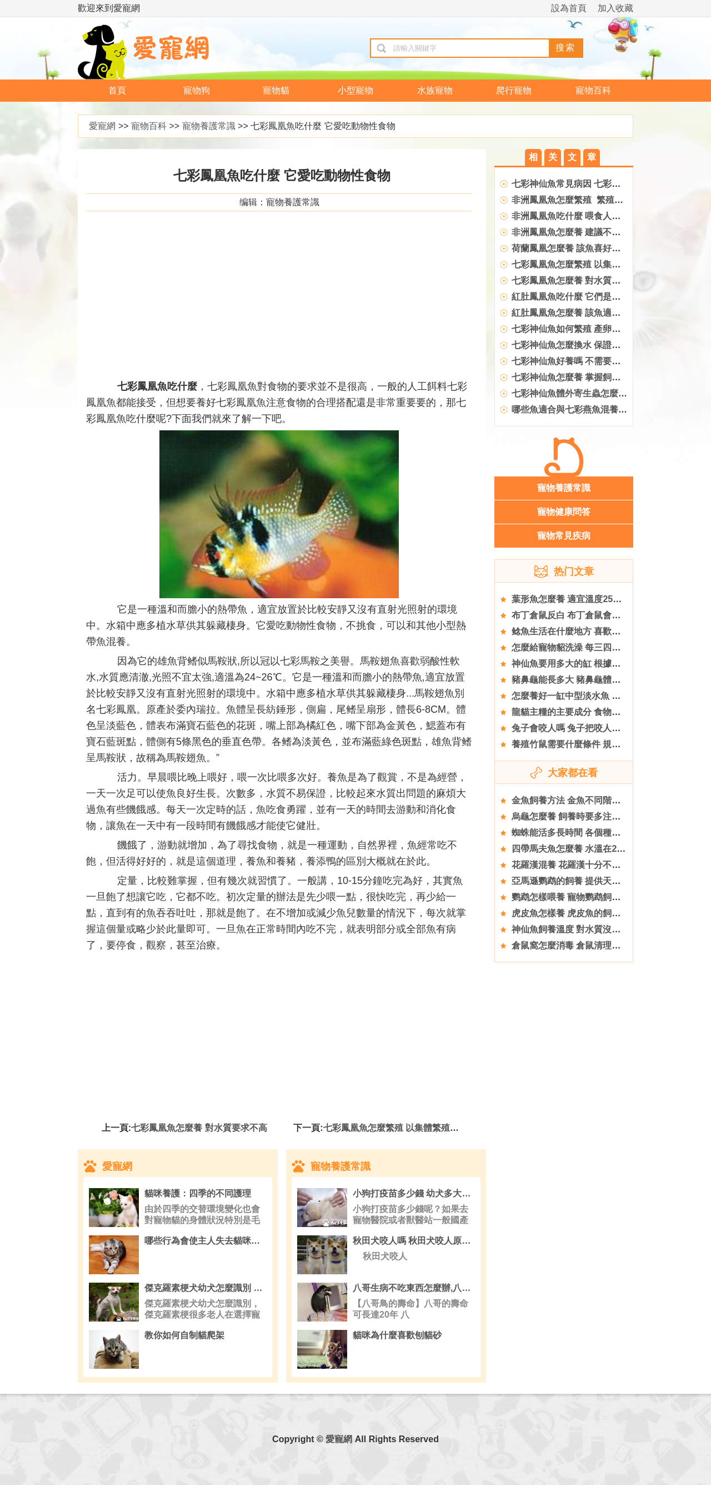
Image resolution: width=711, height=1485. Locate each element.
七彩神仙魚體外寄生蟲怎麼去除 (574, 393)
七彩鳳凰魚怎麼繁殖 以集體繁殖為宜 (395, 1128)
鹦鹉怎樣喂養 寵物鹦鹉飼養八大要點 (584, 897)
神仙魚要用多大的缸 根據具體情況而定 (588, 663)
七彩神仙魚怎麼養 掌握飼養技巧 (575, 377)
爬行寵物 (514, 90)
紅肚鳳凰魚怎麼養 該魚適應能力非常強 (588, 312)
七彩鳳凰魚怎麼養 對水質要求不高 (199, 1128)
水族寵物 (435, 90)
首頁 (117, 90)
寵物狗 (196, 90)
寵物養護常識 (209, 126)
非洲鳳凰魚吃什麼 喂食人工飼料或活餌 (588, 216)
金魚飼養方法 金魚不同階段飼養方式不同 (593, 800)
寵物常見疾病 (563, 535)
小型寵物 (355, 90)
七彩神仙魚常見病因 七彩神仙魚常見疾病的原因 (606, 183)
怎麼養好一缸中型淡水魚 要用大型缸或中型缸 (602, 696)
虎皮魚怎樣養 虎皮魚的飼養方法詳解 (584, 913)
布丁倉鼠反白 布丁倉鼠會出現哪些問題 (588, 615)
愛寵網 (102, 126)
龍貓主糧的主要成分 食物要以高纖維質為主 (597, 712)
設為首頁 (569, 8)
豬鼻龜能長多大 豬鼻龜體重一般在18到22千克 (603, 679)
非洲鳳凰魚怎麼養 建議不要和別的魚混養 (593, 232)
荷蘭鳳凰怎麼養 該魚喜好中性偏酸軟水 (588, 248)
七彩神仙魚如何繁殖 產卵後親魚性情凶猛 (593, 329)
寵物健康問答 (563, 511)
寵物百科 (593, 90)
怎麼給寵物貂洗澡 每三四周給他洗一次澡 (593, 647)
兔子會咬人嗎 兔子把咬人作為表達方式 (588, 728)
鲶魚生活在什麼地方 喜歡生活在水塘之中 (593, 631)
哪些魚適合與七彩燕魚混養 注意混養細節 (593, 409)
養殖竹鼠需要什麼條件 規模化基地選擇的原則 (602, 744)
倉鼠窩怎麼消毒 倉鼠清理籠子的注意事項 (593, 945)
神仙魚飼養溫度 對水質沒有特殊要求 (584, 929)
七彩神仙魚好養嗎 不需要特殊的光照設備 (593, 361)
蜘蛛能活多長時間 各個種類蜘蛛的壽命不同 (597, 832)
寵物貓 (276, 90)
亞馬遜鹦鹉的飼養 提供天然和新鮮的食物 (593, 881)
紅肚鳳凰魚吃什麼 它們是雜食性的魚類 (588, 296)
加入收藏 (615, 8)
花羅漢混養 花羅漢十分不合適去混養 (584, 865)
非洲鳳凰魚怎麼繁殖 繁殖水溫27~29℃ (588, 200)
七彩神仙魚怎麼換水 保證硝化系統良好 (588, 345)
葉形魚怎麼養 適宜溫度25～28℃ (576, 599)
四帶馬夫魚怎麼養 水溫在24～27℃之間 (589, 848)
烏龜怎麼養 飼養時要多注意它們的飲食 (588, 816)
